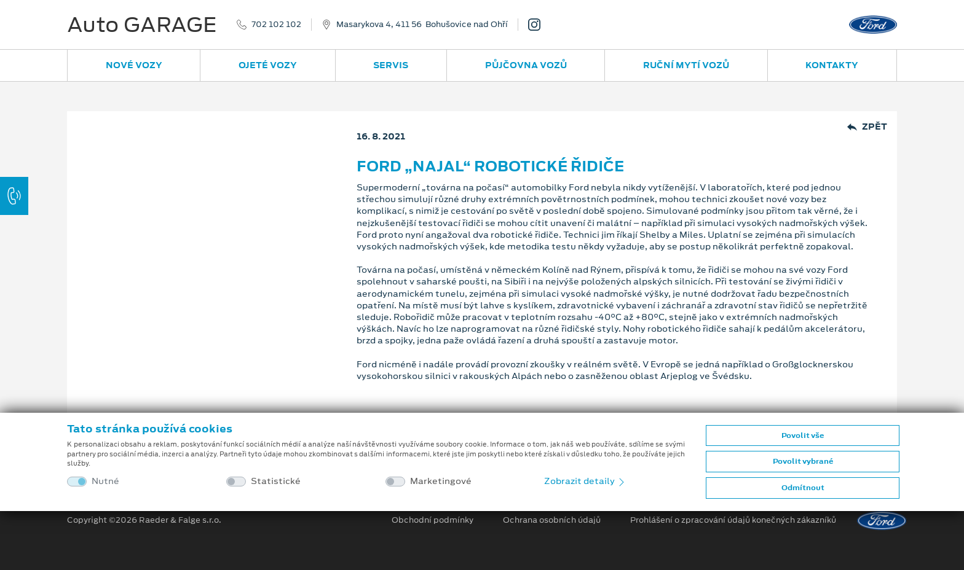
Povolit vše (802, 435)
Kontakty (831, 65)
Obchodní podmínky (432, 520)
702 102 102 (276, 24)
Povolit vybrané (803, 461)
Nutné (105, 481)
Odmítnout (802, 488)
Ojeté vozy (268, 65)
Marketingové (441, 481)
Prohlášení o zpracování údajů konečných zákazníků (733, 520)
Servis (390, 65)
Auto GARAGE (142, 24)
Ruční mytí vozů (686, 65)
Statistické (276, 481)
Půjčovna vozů (526, 65)
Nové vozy (134, 65)
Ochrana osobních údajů (552, 520)
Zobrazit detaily (585, 481)
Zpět (867, 127)
